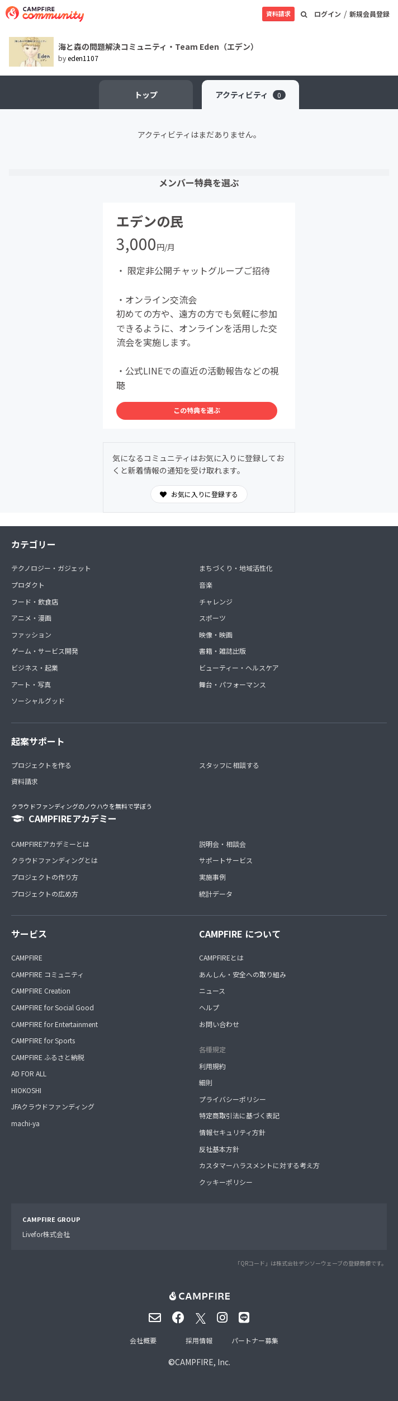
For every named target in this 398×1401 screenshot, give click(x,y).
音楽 (205, 584)
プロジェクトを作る (41, 765)
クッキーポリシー (226, 1182)
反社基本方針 (219, 1149)
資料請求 (278, 13)
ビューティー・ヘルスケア (239, 667)
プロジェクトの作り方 (44, 877)
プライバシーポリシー (232, 1099)
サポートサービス (226, 860)
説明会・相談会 (222, 844)
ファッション (31, 634)
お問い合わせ (219, 1024)
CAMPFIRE (26, 957)
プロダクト (28, 584)
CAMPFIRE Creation (40, 990)
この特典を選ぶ (196, 410)
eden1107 (83, 58)
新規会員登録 (369, 13)
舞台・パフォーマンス (232, 684)
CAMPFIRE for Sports (43, 1040)
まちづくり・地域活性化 (236, 568)
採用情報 (199, 1340)
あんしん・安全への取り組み (242, 974)
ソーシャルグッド (38, 700)
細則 (205, 1082)
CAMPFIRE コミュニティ (47, 974)
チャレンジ (216, 601)
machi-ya (25, 1123)
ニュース (212, 990)
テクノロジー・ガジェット (51, 568)
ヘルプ (209, 1007)
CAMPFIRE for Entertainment (54, 1024)
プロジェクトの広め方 (44, 893)
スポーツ (212, 617)
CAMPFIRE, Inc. (202, 1361)
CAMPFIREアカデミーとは (50, 844)
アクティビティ (250, 94)
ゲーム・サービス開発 (44, 650)
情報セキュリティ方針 (232, 1132)
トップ (146, 94)
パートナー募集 (254, 1340)
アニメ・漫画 (31, 617)
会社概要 (143, 1340)
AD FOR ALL (28, 1073)
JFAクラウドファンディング (52, 1106)
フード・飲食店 (34, 601)
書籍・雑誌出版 (222, 650)
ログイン (327, 13)
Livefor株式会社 (46, 1234)
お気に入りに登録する (199, 494)
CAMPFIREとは (221, 957)
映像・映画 (216, 634)
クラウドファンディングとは (54, 860)
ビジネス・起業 (34, 667)
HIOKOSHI (26, 1090)
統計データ (216, 893)
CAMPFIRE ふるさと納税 (47, 1057)
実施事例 (212, 877)
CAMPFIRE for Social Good (52, 1007)
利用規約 (212, 1066)
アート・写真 (31, 684)
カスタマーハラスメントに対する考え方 (259, 1165)
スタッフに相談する (229, 765)
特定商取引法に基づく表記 (239, 1115)
